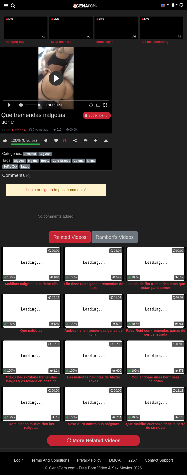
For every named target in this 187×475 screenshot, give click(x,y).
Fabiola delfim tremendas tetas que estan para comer (155, 286)
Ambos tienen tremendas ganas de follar (93, 332)
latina (90, 160)
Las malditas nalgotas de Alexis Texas (93, 379)
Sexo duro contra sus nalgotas (93, 424)
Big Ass (45, 154)
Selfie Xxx (10, 166)
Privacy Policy (89, 460)
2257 (132, 460)
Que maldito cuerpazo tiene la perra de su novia (155, 426)
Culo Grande (61, 160)
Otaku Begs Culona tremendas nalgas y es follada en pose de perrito (31, 381)
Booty (45, 160)
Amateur (30, 154)
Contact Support (159, 460)
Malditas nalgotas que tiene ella (31, 284)
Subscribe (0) (97, 115)
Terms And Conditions (50, 460)
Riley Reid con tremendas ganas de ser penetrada (155, 332)
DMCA (115, 460)
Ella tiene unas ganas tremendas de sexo (93, 286)
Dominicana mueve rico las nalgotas (31, 426)
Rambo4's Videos (115, 237)
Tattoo (25, 166)
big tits (32, 160)
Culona (79, 160)
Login (19, 460)
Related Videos (69, 237)
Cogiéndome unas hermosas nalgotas (156, 379)
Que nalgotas (31, 330)
